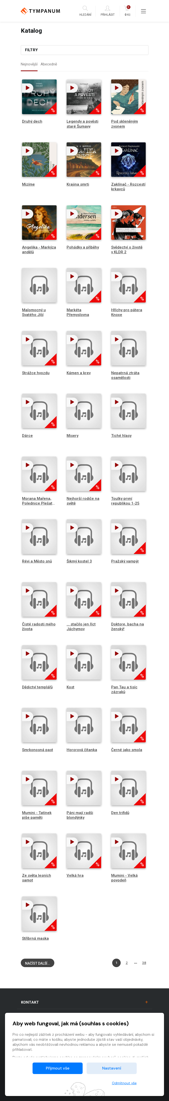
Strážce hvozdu (36, 373)
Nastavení (111, 1068)
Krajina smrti (78, 184)
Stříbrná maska (35, 938)
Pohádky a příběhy (83, 247)
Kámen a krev (79, 373)
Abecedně (49, 64)
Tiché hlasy (121, 435)
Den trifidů (120, 813)
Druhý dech (32, 121)
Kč (127, 11)
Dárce (27, 435)
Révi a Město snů (37, 561)
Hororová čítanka (82, 750)
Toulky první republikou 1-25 (125, 501)
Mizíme (28, 184)
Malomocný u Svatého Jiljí (34, 312)
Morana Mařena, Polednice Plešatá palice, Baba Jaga (38, 503)
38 (144, 963)
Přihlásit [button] (108, 11)
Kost (70, 687)
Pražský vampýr (125, 561)
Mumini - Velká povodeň (124, 877)
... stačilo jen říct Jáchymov (81, 626)
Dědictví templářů (37, 687)
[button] (27, 88)
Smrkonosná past (37, 750)
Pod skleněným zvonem (124, 123)
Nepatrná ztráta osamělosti (125, 375)
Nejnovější (29, 64)
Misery (72, 435)
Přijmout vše (57, 1068)
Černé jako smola (126, 750)
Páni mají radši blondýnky (80, 815)
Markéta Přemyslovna (78, 312)
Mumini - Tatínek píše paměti (37, 815)
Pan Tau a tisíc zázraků (124, 689)
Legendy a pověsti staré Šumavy (82, 123)
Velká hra (75, 875)
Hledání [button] (85, 11)
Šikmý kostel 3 (79, 561)
